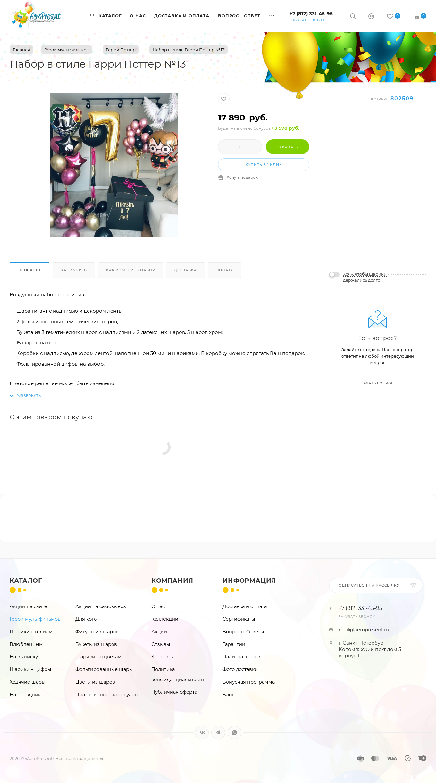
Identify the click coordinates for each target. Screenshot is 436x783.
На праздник (25, 694)
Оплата (224, 270)
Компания (172, 580)
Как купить (74, 270)
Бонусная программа (248, 682)
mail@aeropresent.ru (364, 629)
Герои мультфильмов (35, 619)
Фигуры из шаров (97, 632)
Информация (249, 580)
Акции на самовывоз (100, 606)
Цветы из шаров (95, 682)
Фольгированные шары (104, 669)
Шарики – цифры (30, 669)
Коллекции (164, 619)
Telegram (218, 732)
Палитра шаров (241, 657)
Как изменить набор (130, 270)
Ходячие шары (27, 682)
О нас (158, 606)
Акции (159, 632)
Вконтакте (202, 732)
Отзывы (160, 644)
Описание (29, 270)
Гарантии (233, 644)
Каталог (26, 580)
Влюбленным (26, 644)
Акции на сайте (28, 606)
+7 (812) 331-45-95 (311, 14)
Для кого (86, 619)
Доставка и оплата (244, 606)
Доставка (185, 270)
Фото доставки (240, 669)
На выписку (24, 657)
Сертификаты (238, 619)
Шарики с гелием (31, 632)
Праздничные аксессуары (106, 694)
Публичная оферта (174, 692)
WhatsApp (234, 732)
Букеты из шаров (96, 644)
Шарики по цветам (98, 657)
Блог (228, 694)
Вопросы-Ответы (243, 632)
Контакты (162, 657)
